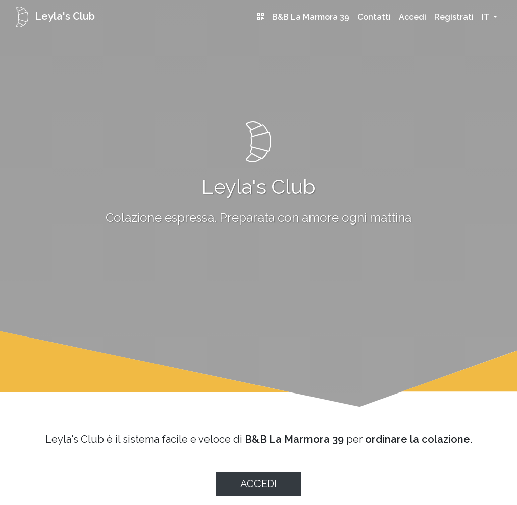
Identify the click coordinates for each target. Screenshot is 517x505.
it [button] (486, 17)
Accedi (412, 17)
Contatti (374, 17)
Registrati (454, 17)
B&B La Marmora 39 (310, 17)
